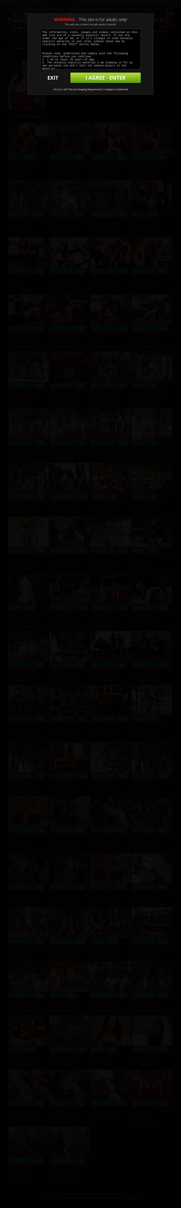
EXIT (52, 77)
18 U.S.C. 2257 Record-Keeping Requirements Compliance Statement (90, 89)
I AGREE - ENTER (105, 77)
